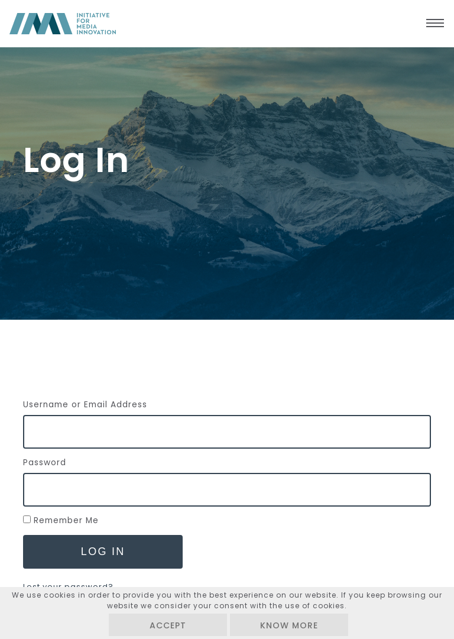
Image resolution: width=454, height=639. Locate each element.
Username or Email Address (85, 404)
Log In (103, 551)
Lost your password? (68, 586)
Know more (289, 625)
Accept (168, 625)
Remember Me (66, 520)
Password (44, 462)
